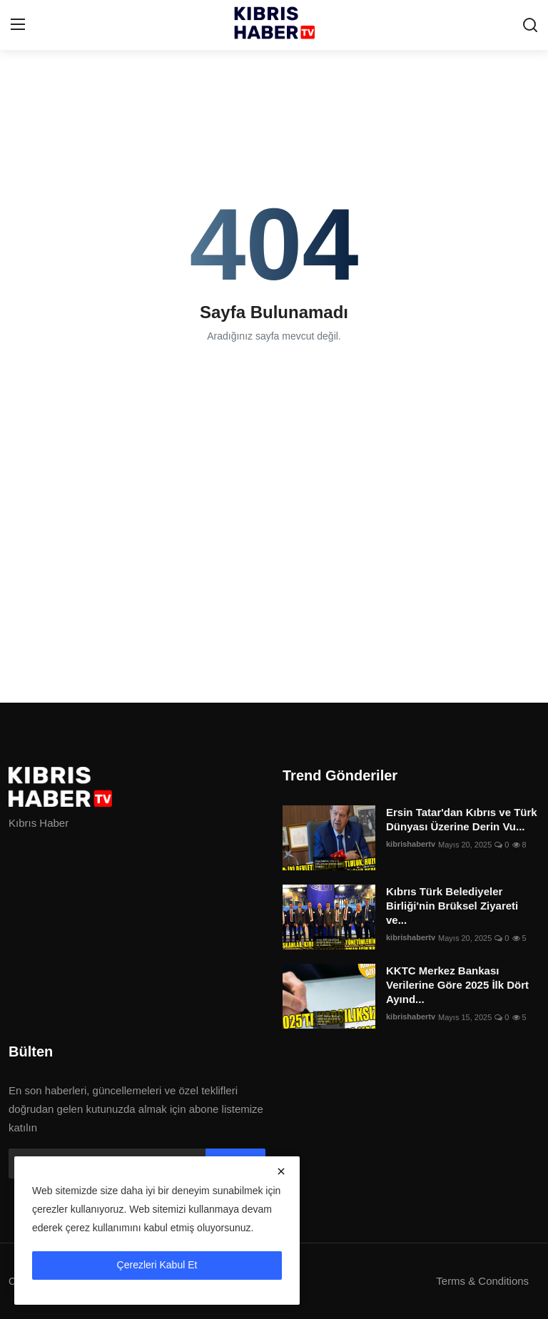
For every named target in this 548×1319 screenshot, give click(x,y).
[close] (281, 1171)
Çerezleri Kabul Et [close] (157, 1264)
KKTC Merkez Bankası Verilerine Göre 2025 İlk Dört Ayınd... (457, 984)
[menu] (18, 25)
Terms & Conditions (482, 1281)
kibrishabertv (410, 844)
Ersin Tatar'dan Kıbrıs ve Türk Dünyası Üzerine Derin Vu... (461, 819)
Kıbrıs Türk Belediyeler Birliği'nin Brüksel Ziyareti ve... (452, 905)
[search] (530, 25)
